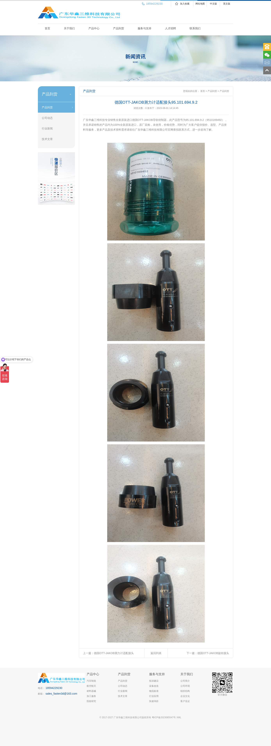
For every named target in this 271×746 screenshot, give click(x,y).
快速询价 (154, 701)
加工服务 (91, 696)
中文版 (213, 3)
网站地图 (200, 3)
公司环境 (185, 686)
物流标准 (154, 691)
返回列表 (156, 653)
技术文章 (47, 139)
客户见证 (185, 701)
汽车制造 (91, 681)
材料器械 (91, 691)
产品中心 (93, 28)
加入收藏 (184, 3)
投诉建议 (154, 681)
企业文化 (185, 696)
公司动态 (47, 117)
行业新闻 (47, 128)
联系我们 (195, 28)
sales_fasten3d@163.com (61, 693)
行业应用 (154, 696)
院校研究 (91, 701)
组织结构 (185, 691)
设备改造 (154, 686)
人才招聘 (170, 28)
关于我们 (69, 28)
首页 (47, 28)
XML (179, 717)
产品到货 (118, 28)
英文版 (226, 3)
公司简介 (185, 681)
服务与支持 (144, 28)
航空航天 (91, 686)
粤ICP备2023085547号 (164, 717)
